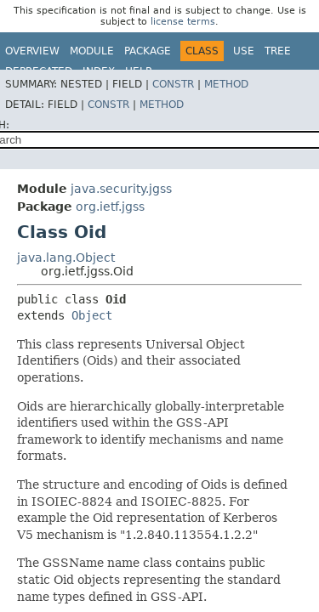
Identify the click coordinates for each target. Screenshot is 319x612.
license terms (183, 21)
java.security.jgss (121, 189)
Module (92, 51)
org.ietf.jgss (110, 206)
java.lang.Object (66, 257)
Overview (32, 51)
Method (226, 84)
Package (147, 51)
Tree (278, 51)
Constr (173, 84)
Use (243, 51)
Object (91, 315)
